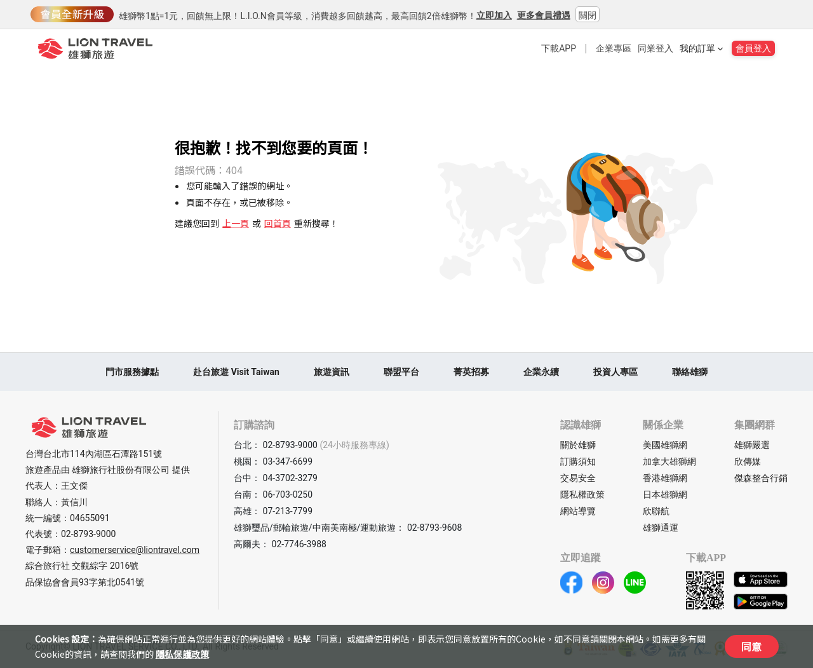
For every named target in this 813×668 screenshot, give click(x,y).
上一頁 (235, 223)
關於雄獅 (578, 445)
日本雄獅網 (665, 494)
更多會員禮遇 (543, 15)
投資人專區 (615, 372)
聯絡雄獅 (690, 372)
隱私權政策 (582, 494)
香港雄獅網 (665, 478)
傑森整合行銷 (761, 478)
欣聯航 (656, 511)
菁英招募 (471, 372)
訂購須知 (578, 461)
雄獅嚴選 (752, 445)
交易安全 (578, 478)
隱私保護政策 (182, 654)
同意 (751, 646)
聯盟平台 (401, 372)
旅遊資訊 (331, 372)
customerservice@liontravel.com (134, 550)
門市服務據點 (132, 372)
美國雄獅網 (665, 445)
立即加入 (494, 15)
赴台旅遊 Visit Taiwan (236, 372)
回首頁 (277, 223)
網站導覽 (578, 511)
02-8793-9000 (88, 534)
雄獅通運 (660, 527)
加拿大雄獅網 (669, 461)
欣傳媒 (747, 461)
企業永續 (541, 372)
